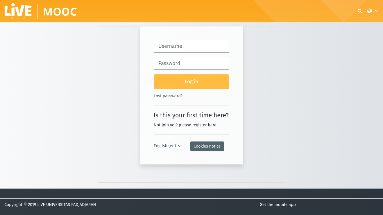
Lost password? (168, 95)
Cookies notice (207, 146)
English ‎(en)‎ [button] (165, 145)
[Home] (40, 10)
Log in (191, 81)
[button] (360, 11)
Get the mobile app (278, 204)
